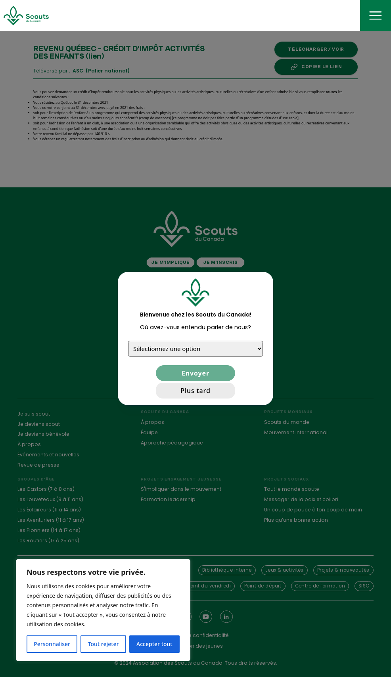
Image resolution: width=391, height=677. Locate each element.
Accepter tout (154, 644)
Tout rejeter (103, 644)
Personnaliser (52, 644)
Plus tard (195, 390)
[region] (103, 610)
